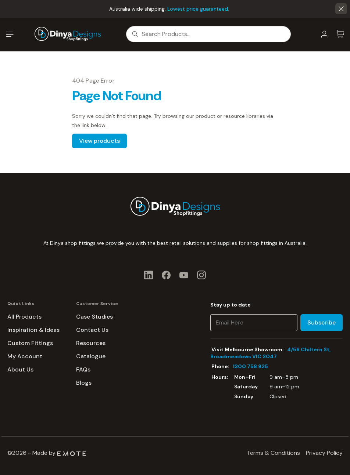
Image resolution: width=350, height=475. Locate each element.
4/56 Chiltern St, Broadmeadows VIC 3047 (270, 353)
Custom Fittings (30, 343)
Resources (91, 343)
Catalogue (91, 356)
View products (99, 141)
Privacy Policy (324, 453)
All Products (24, 316)
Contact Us (92, 330)
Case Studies (94, 316)
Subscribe (321, 322)
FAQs (83, 369)
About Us (20, 369)
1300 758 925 (250, 366)
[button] (341, 9)
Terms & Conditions (273, 453)
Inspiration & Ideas (33, 330)
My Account (24, 356)
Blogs (84, 383)
